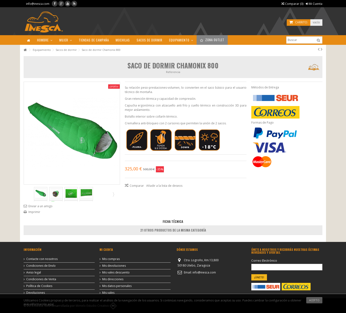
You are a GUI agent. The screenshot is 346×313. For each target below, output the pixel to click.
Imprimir (34, 212)
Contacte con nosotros (42, 259)
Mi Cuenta (314, 4)
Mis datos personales (117, 286)
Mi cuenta (106, 249)
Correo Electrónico (264, 261)
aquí (50, 304)
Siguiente (113, 194)
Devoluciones (35, 293)
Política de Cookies (39, 286)
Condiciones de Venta (41, 279)
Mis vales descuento (116, 272)
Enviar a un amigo (40, 206)
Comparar (137, 186)
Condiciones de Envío (41, 266)
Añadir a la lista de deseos (164, 186)
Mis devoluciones (114, 266)
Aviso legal (33, 272)
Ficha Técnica (173, 221)
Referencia (173, 72)
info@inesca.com (37, 4)
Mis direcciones (112, 279)
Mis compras (111, 259)
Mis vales (108, 293)
